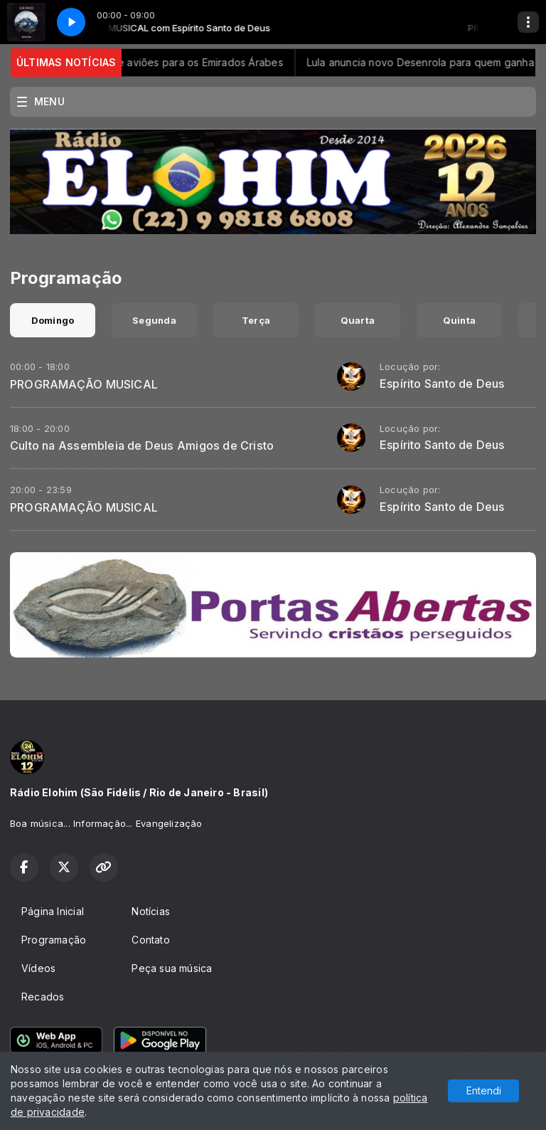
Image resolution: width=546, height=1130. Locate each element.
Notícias (151, 911)
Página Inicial (52, 911)
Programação (53, 940)
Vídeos (38, 968)
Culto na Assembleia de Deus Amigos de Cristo (142, 445)
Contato (150, 940)
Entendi (483, 1090)
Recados (42, 997)
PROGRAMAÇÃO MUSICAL (84, 384)
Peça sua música (172, 968)
